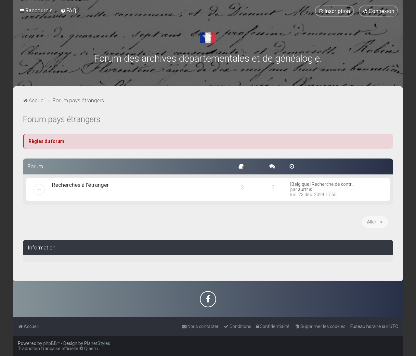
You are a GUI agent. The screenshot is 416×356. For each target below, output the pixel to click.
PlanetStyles (97, 343)
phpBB (50, 343)
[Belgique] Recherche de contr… (322, 184)
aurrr (303, 189)
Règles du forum (46, 141)
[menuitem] (68, 10)
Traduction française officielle (48, 348)
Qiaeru (91, 348)
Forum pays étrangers (61, 119)
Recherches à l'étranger (80, 185)
